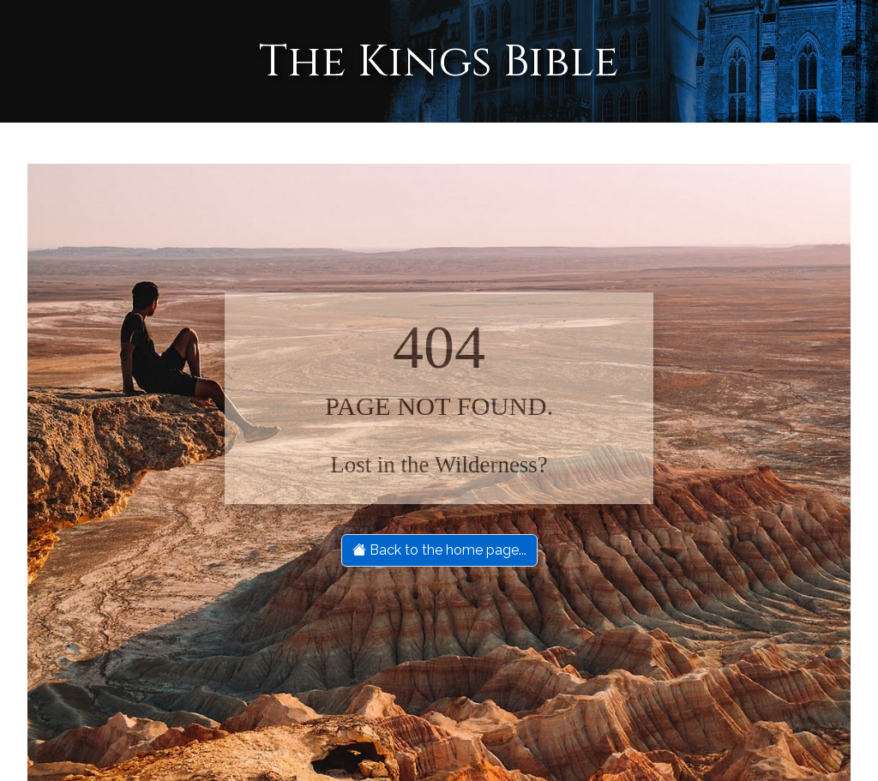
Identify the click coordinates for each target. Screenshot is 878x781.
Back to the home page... (439, 550)
